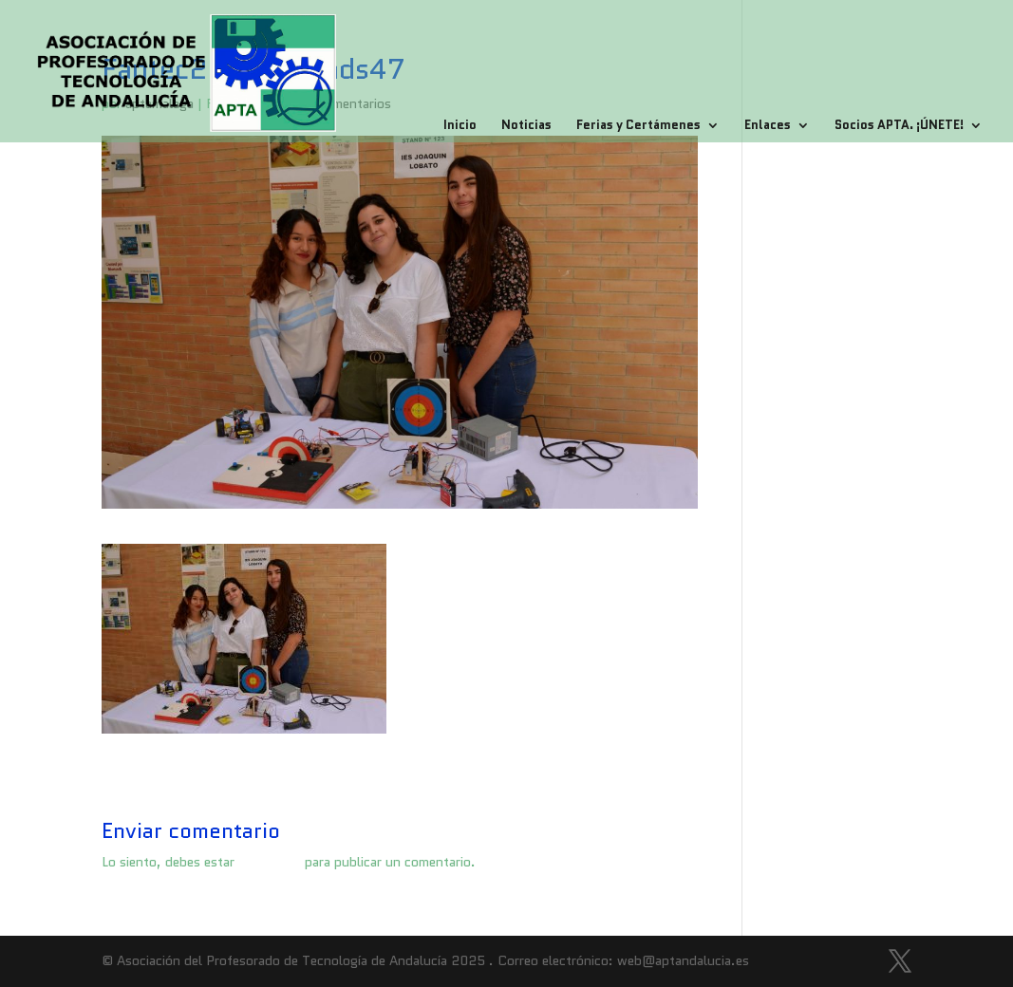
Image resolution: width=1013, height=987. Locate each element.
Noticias (526, 126)
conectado (269, 861)
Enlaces (767, 126)
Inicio (460, 126)
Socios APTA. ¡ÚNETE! (899, 126)
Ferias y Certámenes (638, 126)
